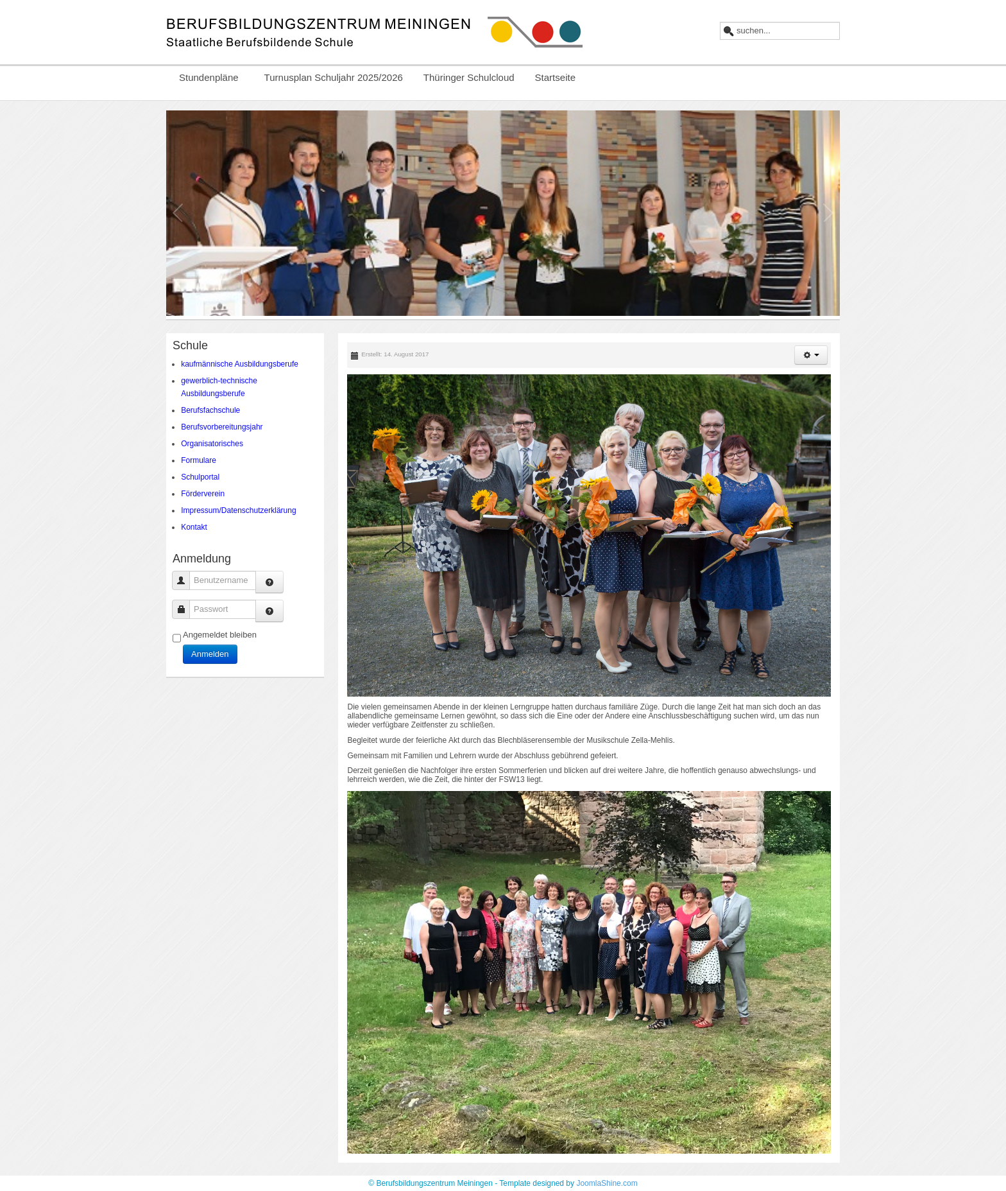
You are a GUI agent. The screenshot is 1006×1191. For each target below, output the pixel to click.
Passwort (185, 609)
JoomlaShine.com (606, 1183)
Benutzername (185, 580)
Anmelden (210, 654)
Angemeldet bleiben (220, 634)
